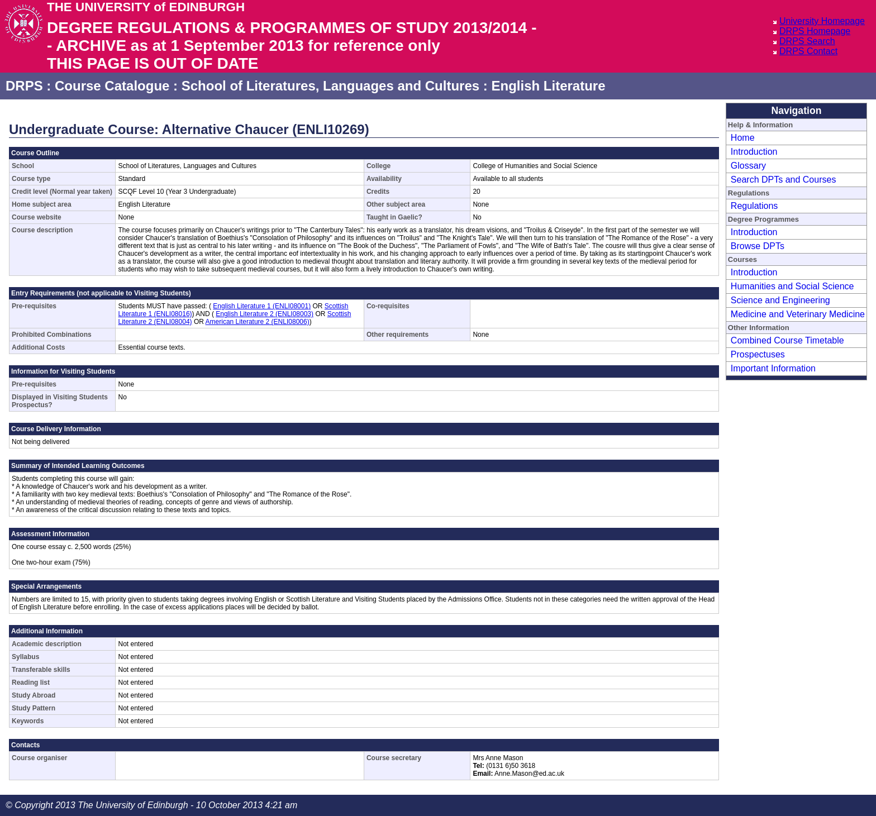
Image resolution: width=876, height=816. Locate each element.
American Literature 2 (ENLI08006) (258, 322)
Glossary (748, 165)
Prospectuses (758, 354)
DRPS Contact (808, 51)
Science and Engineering (780, 300)
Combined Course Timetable (787, 340)
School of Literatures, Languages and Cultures (330, 85)
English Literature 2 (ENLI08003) (264, 314)
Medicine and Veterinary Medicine (798, 314)
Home (743, 137)
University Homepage (822, 21)
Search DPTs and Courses (783, 179)
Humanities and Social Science (792, 286)
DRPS (24, 85)
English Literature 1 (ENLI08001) (262, 306)
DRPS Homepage (814, 31)
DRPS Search (807, 41)
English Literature (548, 85)
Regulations (754, 206)
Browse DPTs (757, 246)
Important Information (773, 368)
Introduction (754, 151)
